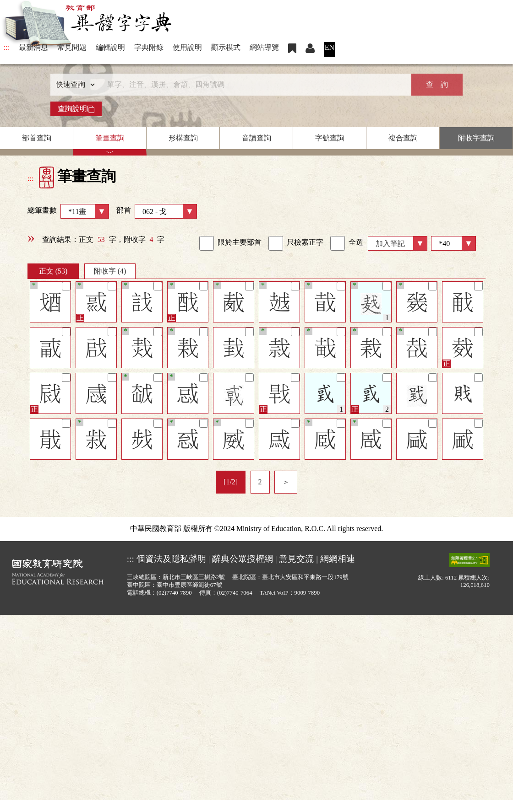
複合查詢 (403, 138)
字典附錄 (149, 47)
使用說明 (187, 47)
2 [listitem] (260, 482)
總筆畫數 (68, 211)
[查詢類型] (73, 85)
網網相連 (337, 559)
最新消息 (33, 47)
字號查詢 (329, 138)
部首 (156, 211)
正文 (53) (53, 271)
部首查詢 (36, 138)
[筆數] (453, 243)
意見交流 (296, 559)
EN (329, 47)
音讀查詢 (256, 138)
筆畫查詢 (110, 138)
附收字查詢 (476, 138)
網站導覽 (264, 47)
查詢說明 (76, 109)
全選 (346, 243)
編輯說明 (110, 47)
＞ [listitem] (285, 482)
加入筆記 (390, 243)
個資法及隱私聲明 (171, 559)
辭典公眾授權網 (242, 559)
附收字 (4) (110, 271)
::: (7, 47)
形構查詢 (183, 138)
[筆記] (66, 286)
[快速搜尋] (253, 85)
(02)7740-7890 (174, 593)
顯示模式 (225, 47)
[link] (206, 243)
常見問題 (72, 47)
